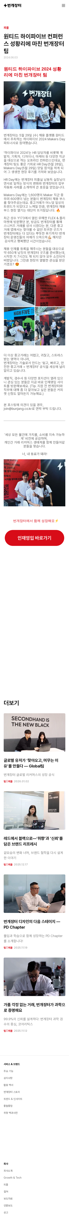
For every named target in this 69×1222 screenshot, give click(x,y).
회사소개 (8, 1170)
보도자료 (8, 1198)
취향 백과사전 (11, 1113)
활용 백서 (8, 1085)
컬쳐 (6, 1191)
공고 (6, 1212)
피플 (6, 27)
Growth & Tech (13, 1177)
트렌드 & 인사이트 (13, 1099)
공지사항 (8, 1078)
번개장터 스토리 (12, 1092)
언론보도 (8, 1205)
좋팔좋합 (8, 1106)
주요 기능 (8, 1071)
